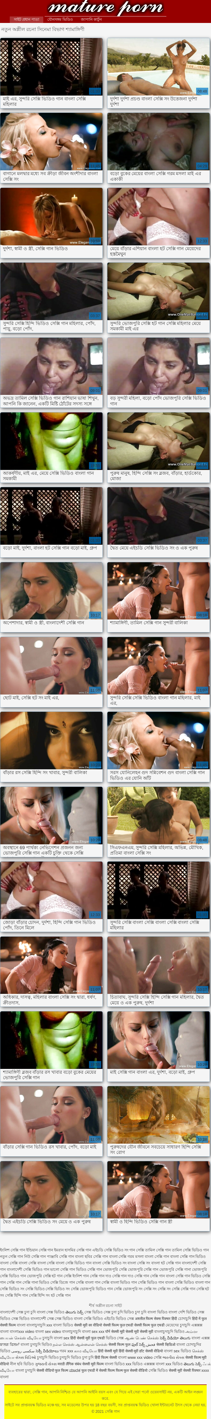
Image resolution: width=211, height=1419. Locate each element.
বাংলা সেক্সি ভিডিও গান (73, 1263)
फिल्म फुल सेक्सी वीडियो (132, 1370)
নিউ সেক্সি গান (35, 1256)
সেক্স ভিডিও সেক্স (97, 1312)
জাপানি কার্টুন (91, 19)
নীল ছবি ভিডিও (22, 1364)
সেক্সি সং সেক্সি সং (157, 1289)
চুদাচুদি (48, 1338)
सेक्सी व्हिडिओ (165, 1344)
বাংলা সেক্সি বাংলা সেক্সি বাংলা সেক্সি (27, 1263)
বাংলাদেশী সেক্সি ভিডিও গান (28, 1269)
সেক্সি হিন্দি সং (39, 1295)
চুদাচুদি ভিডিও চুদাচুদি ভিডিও (59, 1357)
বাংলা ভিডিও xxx (118, 1364)
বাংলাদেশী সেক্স (11, 1312)
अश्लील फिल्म (144, 1318)
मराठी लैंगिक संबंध (69, 1364)
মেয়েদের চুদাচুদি (178, 1325)
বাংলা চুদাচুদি (25, 1370)
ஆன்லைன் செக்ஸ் (91, 1344)
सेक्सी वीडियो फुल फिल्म (53, 1370)
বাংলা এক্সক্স (201, 1338)
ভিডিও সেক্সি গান (89, 1269)
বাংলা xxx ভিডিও (169, 1364)
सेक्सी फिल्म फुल (119, 1344)
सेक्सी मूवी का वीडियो (88, 1325)
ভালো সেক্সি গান (62, 1269)
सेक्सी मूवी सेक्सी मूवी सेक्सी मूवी (132, 1331)
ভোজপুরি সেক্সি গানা (175, 1269)
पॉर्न (107, 1331)
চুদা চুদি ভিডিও (122, 1312)
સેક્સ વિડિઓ (25, 1357)
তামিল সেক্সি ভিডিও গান (190, 1250)
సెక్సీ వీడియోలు (47, 1351)
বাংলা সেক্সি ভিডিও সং (110, 1263)
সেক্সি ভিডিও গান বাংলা (156, 1282)
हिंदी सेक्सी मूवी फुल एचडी (87, 1338)
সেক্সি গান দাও (100, 1276)
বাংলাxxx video (22, 1331)
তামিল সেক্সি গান (158, 1250)
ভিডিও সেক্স (115, 1338)
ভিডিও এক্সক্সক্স (144, 1364)
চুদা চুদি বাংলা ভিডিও (151, 1312)
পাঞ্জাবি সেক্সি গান (60, 1256)
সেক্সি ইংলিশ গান (76, 1276)
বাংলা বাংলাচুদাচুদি (31, 1325)
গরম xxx (66, 1351)
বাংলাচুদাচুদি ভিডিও (170, 1331)
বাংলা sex (62, 1338)
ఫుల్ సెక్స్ (138, 1344)
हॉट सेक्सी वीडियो (151, 1351)
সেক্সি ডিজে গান (62, 1282)
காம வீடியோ (85, 1351)
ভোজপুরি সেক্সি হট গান (45, 1276)
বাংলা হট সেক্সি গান (166, 1263)
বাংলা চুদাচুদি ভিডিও (36, 1344)
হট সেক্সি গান (61, 1295)
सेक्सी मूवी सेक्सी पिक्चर (184, 1370)
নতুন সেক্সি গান (11, 1256)
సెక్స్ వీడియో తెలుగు (175, 1338)
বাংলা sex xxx (93, 1331)
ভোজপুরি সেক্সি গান (143, 1269)
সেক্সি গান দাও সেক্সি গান (130, 1276)
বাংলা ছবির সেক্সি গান (91, 1256)
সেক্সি (158, 1357)
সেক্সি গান (105, 8)
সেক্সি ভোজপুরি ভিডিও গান (92, 1289)
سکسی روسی (23, 1351)
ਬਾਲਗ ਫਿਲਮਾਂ (9, 1344)
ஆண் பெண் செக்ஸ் (142, 1338)
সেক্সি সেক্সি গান (183, 1289)
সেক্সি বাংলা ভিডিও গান (119, 1282)
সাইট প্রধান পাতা (26, 19)
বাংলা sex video (48, 1331)
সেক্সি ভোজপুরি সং (128, 1289)
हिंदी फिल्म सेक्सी (106, 1357)
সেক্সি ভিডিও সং (12, 1289)
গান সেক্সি (136, 1250)
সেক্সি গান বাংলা (162, 1276)
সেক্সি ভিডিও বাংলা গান (192, 1282)
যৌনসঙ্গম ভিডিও (60, 19)
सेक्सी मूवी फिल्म (93, 1364)
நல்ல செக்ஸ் (63, 1344)
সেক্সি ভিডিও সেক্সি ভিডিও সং (47, 1289)
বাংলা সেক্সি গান (157, 1256)
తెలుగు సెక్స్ (74, 1312)
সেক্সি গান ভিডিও (189, 1276)
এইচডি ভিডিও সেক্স (119, 1318)
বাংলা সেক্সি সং (138, 1263)
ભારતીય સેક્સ (173, 1357)
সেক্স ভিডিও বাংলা (69, 1318)
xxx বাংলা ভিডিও (60, 1325)
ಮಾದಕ (74, 1370)
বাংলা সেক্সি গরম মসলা (126, 1256)
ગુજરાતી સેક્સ (46, 1364)
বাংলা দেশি (177, 1312)
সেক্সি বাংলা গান (88, 1282)
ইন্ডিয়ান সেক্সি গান (39, 1250)
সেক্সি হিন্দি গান (16, 1295)
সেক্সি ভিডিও (93, 1318)
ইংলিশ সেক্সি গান (12, 1250)
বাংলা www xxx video (135, 1357)
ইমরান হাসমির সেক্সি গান (72, 1250)
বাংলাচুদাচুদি (72, 1331)
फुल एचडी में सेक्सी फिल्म (98, 1370)
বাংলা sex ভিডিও (178, 1351)
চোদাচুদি (184, 1318)
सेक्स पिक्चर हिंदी (165, 1318)
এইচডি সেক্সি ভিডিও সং (110, 1250)
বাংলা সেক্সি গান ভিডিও (188, 1256)
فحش (150, 1344)
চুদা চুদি (30, 1312)
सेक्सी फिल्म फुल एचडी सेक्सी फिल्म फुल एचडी (133, 1325)
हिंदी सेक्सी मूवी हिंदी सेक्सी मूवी (118, 1351)
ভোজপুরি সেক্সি (115, 1269)
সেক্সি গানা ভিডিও (36, 1282)
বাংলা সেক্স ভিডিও (51, 1312)
